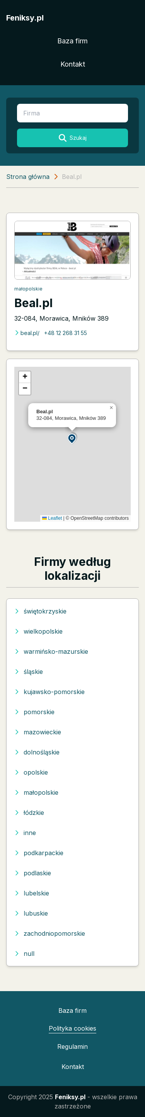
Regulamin (72, 1046)
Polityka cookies (72, 1028)
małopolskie (28, 289)
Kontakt (72, 64)
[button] (72, 438)
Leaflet (52, 518)
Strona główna (27, 176)
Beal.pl (33, 303)
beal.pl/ (26, 333)
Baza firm (72, 41)
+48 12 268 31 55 (65, 333)
